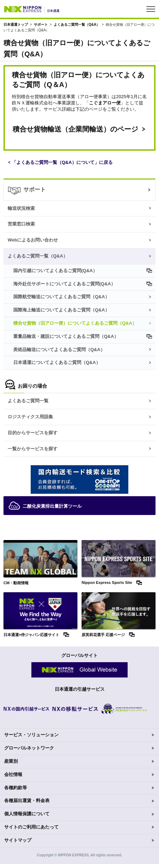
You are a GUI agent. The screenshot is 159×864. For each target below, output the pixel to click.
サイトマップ (17, 840)
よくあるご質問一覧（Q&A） (77, 24)
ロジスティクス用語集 (30, 416)
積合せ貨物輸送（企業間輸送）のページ (75, 129)
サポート (41, 24)
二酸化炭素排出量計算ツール (45, 505)
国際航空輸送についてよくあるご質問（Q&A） (61, 296)
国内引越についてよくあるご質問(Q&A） (55, 270)
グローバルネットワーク (29, 748)
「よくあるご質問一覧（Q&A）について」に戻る (62, 162)
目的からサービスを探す (33, 432)
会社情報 (13, 774)
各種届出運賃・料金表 (27, 800)
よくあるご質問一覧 (28, 400)
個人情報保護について (27, 813)
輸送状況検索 (21, 208)
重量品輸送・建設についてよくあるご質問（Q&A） (66, 336)
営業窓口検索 (21, 224)
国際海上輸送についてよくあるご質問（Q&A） (61, 309)
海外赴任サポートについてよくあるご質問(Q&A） (64, 283)
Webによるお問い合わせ (33, 240)
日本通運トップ (15, 24)
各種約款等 (15, 787)
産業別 (11, 761)
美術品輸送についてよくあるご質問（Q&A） (59, 349)
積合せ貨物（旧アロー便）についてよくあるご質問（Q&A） (75, 323)
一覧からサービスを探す (33, 448)
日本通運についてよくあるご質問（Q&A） (56, 362)
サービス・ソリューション (31, 734)
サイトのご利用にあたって (31, 827)
